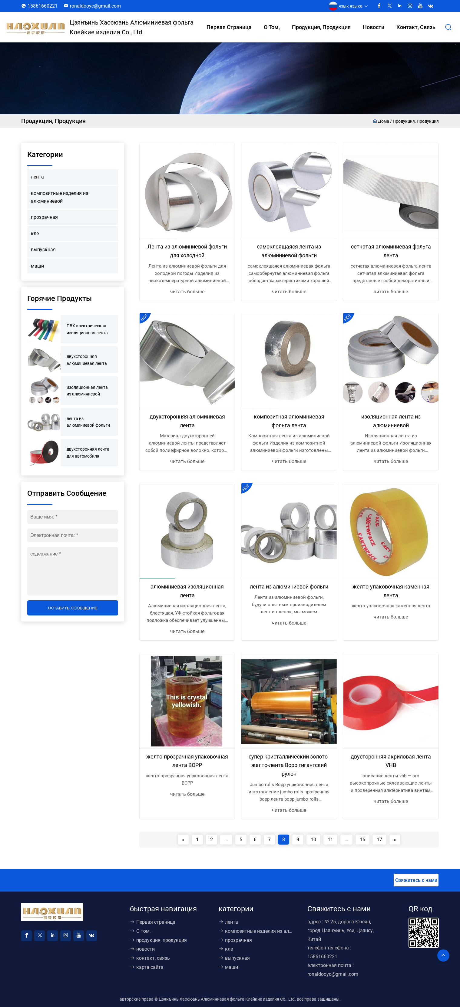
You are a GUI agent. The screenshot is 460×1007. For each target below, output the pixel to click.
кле (35, 233)
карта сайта (147, 967)
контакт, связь (415, 27)
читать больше (187, 292)
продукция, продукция (321, 27)
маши (37, 266)
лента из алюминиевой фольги (289, 586)
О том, (272, 27)
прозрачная (44, 217)
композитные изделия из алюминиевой (59, 197)
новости (373, 27)
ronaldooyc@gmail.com (95, 6)
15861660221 (43, 6)
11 (330, 839)
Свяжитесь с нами (416, 880)
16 (362, 839)
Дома (381, 121)
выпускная (43, 249)
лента (37, 177)
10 (313, 839)
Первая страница (229, 27)
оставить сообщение (73, 608)
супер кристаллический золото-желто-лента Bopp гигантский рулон (289, 765)
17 (379, 839)
